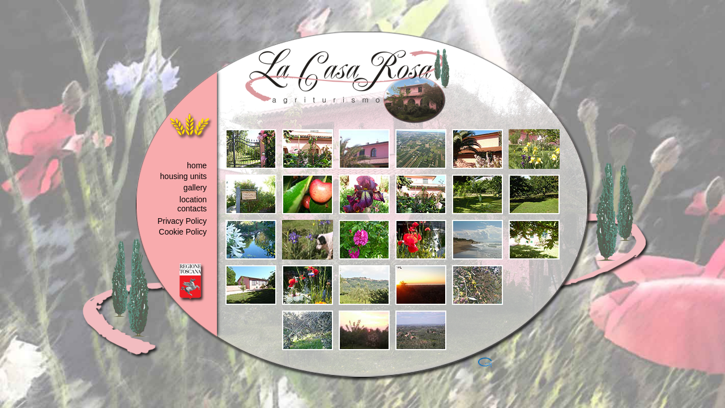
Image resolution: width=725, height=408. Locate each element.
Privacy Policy (182, 221)
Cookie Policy (183, 231)
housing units (183, 176)
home (197, 165)
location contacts (192, 204)
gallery (195, 187)
